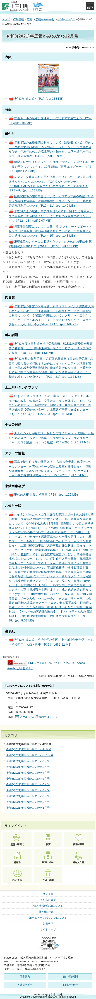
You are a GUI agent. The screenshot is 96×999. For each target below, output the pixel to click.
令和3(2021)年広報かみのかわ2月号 (28, 801)
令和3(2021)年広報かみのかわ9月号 (28, 761)
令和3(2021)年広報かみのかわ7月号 (28, 772)
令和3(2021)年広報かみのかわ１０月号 (29, 755)
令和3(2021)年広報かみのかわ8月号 (28, 766)
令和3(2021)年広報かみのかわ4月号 (28, 790)
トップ (6, 19)
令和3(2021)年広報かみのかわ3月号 (28, 796)
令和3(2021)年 (66, 19)
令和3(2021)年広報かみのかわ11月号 (28, 749)
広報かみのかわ (44, 19)
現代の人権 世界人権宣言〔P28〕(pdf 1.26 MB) (43, 494)
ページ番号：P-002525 (80, 47)
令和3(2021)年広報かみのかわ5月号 (28, 784)
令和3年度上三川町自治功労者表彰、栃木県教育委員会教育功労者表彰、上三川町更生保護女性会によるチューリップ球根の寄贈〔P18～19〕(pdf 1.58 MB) (51, 348)
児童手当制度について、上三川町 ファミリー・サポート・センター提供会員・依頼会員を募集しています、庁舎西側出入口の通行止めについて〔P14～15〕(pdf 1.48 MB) (50, 231)
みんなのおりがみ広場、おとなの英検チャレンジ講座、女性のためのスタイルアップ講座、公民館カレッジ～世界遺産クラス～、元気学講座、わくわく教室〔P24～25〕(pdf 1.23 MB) (51, 438)
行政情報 (18, 19)
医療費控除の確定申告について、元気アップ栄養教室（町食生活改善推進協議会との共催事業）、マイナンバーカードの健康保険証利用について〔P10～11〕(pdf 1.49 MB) (51, 201)
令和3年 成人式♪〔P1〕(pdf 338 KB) (36, 98)
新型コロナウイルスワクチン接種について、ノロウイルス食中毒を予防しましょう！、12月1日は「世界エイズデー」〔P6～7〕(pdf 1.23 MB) (51, 166)
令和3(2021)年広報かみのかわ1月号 (28, 807)
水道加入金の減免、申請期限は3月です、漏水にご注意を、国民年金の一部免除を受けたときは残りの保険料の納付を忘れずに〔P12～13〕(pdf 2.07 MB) (51, 216)
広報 (29, 19)
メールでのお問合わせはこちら (38, 716)
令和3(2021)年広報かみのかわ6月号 (28, 778)
